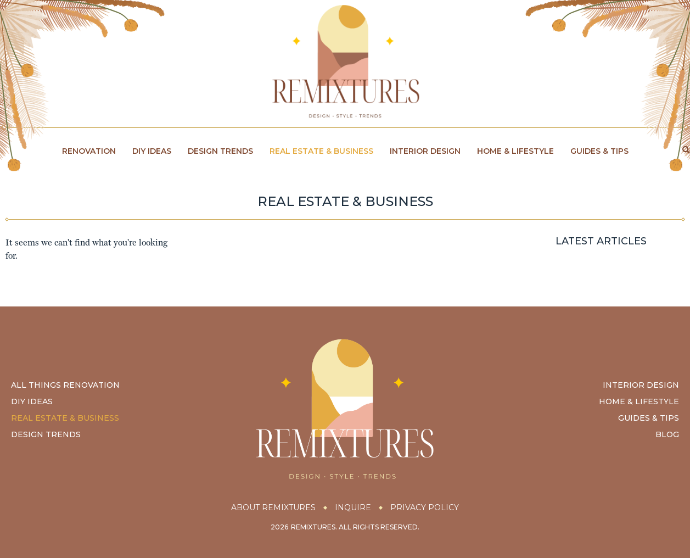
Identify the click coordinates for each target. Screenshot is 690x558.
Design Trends (220, 151)
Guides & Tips (599, 151)
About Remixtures (273, 507)
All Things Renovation (65, 385)
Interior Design (425, 151)
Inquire (353, 507)
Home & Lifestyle (515, 151)
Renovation (89, 151)
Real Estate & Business (321, 151)
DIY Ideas (151, 151)
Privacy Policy (424, 507)
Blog (667, 434)
